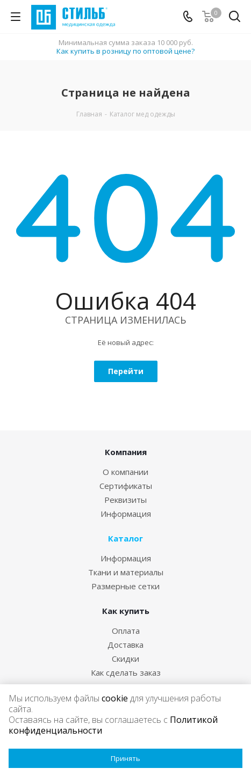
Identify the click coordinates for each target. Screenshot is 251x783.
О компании (125, 471)
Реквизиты (125, 499)
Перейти (126, 371)
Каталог (125, 538)
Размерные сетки (125, 586)
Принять (125, 758)
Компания (126, 452)
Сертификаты (125, 485)
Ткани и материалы (125, 572)
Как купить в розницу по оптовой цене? (125, 51)
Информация (126, 513)
